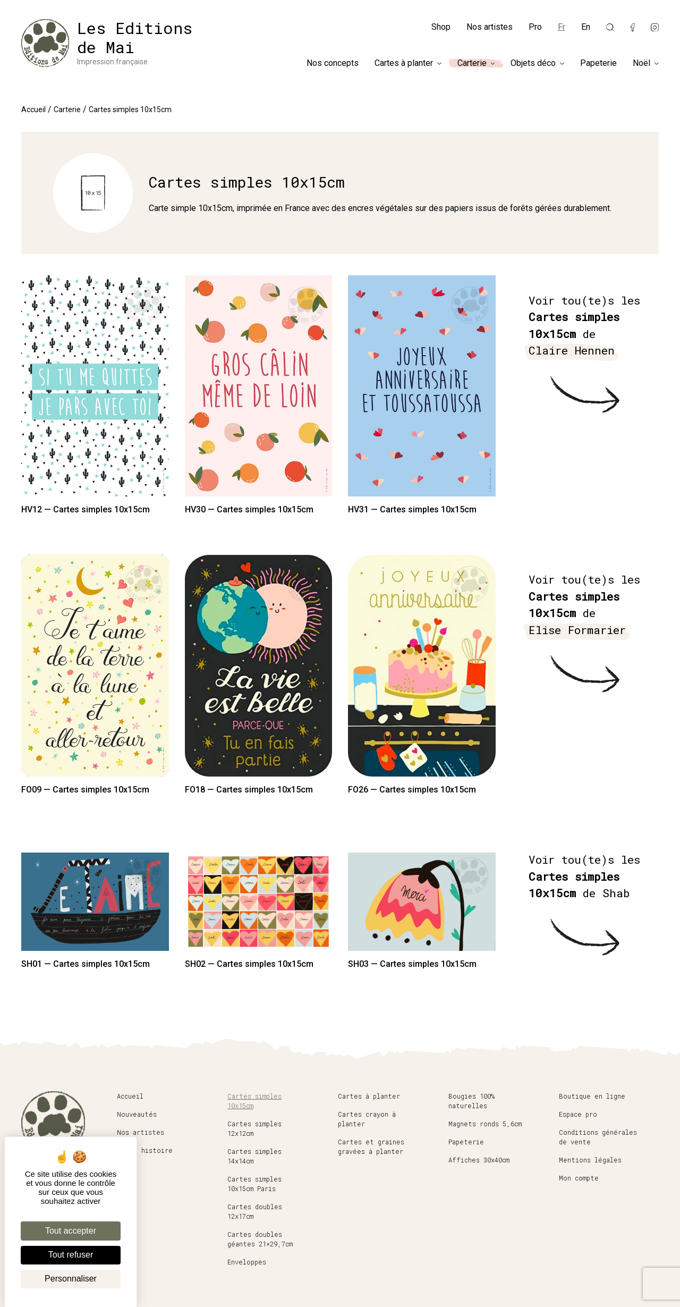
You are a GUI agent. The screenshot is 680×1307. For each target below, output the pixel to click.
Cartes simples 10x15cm (254, 1101)
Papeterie (598, 63)
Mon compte (579, 1178)
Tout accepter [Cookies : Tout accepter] (70, 1230)
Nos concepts (333, 63)
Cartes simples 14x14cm (254, 1156)
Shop (440, 27)
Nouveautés (137, 1114)
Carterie (472, 63)
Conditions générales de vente (598, 1137)
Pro (535, 27)
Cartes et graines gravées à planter (371, 1146)
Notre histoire (145, 1150)
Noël (641, 63)
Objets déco (533, 63)
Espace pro (578, 1114)
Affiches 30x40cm (478, 1160)
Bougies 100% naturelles (471, 1101)
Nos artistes (489, 27)
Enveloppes (246, 1262)
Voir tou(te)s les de (584, 326)
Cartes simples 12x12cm (254, 1128)
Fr (561, 27)
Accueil (33, 109)
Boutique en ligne (592, 1096)
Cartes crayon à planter (367, 1119)
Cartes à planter (404, 63)
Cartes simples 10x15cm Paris (254, 1184)
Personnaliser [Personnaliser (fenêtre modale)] (71, 1278)
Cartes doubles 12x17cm (254, 1211)
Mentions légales (590, 1160)
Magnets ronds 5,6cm (485, 1123)
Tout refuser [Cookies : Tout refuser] (70, 1254)
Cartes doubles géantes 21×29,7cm (260, 1239)
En (585, 27)
